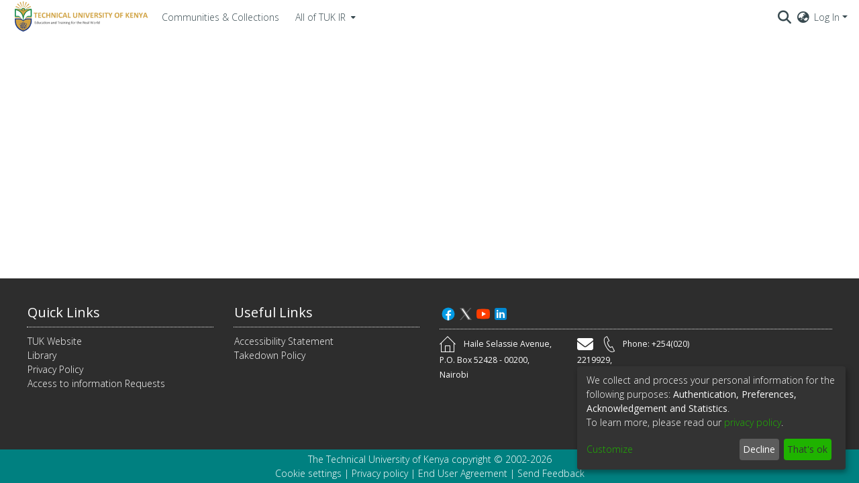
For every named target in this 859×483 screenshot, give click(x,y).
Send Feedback (551, 473)
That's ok (807, 449)
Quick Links (64, 312)
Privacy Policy (55, 369)
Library (42, 355)
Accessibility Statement (284, 341)
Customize (610, 449)
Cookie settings (308, 473)
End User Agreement (462, 473)
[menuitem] (324, 17)
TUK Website (55, 341)
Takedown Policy (269, 355)
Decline (759, 449)
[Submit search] (784, 17)
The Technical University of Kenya (378, 459)
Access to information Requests (96, 383)
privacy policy (752, 422)
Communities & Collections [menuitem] (220, 17)
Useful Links (273, 312)
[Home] (79, 17)
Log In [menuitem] (827, 17)
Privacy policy (380, 473)
